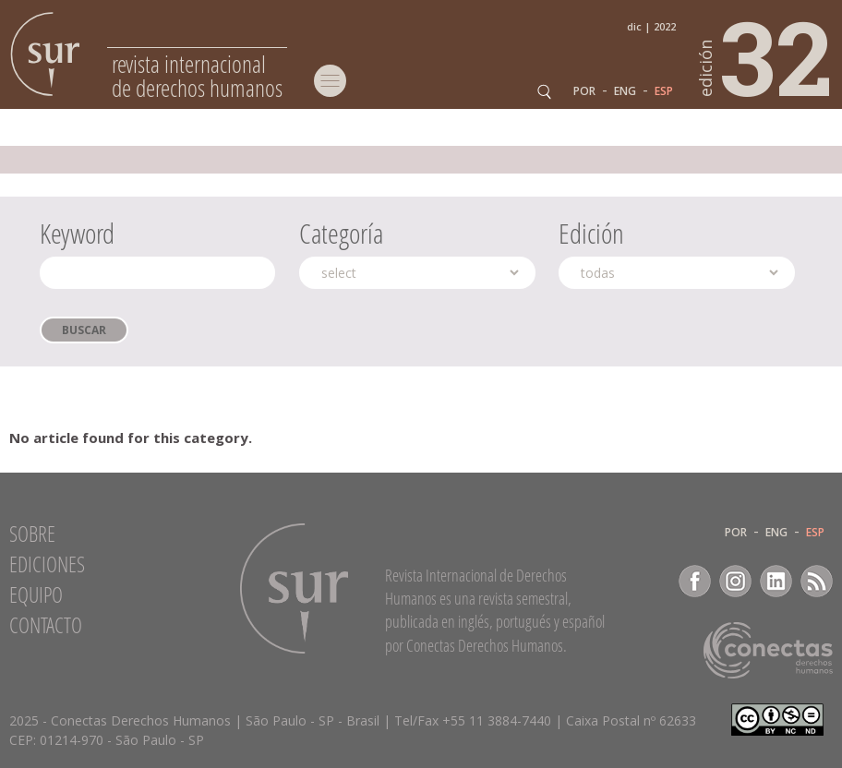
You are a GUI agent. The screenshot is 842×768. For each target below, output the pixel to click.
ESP (664, 91)
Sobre (32, 533)
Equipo (36, 594)
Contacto (45, 625)
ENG (625, 91)
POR (584, 91)
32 (766, 56)
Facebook (695, 581)
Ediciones (47, 564)
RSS (816, 581)
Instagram (735, 581)
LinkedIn (776, 581)
